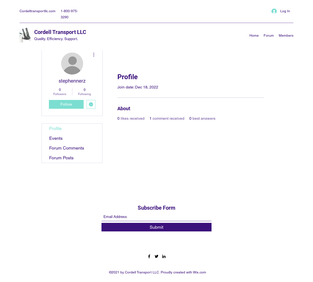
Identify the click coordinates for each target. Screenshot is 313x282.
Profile (55, 128)
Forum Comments (66, 148)
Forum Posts (61, 157)
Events (56, 138)
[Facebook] (149, 256)
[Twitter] (156, 256)
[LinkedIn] (163, 256)
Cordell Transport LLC (60, 32)
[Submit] (156, 227)
